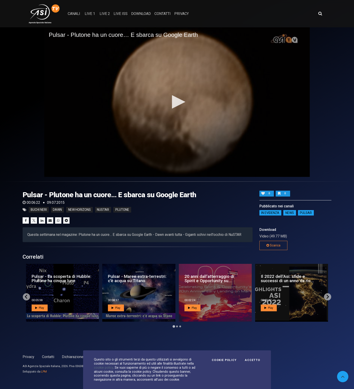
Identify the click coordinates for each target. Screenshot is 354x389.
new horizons (79, 210)
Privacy (28, 357)
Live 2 (105, 14)
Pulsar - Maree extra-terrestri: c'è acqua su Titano (137, 278)
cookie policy (103, 367)
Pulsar (306, 213)
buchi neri (39, 210)
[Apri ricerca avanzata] (320, 13)
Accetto (252, 360)
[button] (177, 102)
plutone (122, 210)
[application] (177, 102)
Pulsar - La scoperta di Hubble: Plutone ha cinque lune (61, 278)
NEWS (289, 213)
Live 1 (90, 14)
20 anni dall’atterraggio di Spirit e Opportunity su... (209, 278)
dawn (57, 210)
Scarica (273, 245)
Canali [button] (74, 14)
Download (141, 14)
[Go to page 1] (173, 326)
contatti (162, 14)
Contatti (48, 357)
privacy (181, 14)
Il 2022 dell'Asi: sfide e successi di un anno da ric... (287, 278)
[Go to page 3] (180, 326)
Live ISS (121, 14)
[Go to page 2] (177, 326)
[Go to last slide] (26, 296)
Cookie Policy (224, 360)
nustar (103, 210)
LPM (44, 371)
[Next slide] (327, 296)
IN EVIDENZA (270, 213)
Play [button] (39, 307)
